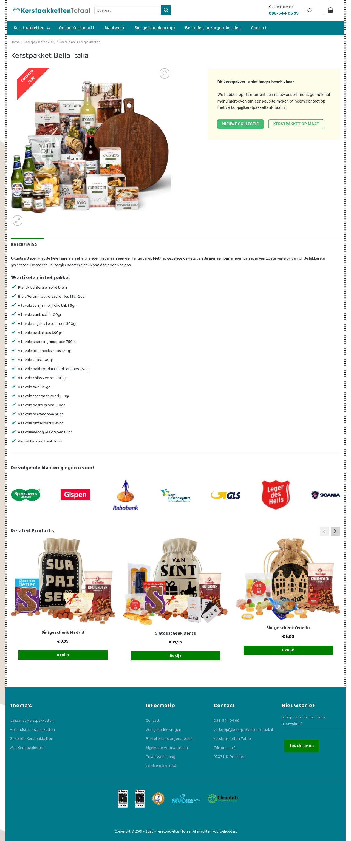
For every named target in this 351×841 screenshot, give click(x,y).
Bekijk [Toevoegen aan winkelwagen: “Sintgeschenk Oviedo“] (288, 650)
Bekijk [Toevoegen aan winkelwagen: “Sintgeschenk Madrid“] (63, 655)
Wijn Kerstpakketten (27, 748)
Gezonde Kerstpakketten (31, 738)
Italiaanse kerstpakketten (32, 720)
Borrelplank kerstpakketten (79, 42)
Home (15, 42)
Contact (153, 720)
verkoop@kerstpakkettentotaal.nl (255, 107)
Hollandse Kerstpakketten (32, 729)
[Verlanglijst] (313, 10)
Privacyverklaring (160, 757)
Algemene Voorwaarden (167, 748)
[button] (335, 531)
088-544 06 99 (226, 720)
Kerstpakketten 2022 (39, 42)
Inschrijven (302, 745)
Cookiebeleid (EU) (161, 766)
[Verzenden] (166, 10)
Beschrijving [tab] (24, 244)
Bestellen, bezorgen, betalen (170, 738)
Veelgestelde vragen (163, 729)
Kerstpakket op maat (296, 124)
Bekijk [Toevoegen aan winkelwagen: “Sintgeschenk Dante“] (176, 656)
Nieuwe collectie (240, 124)
